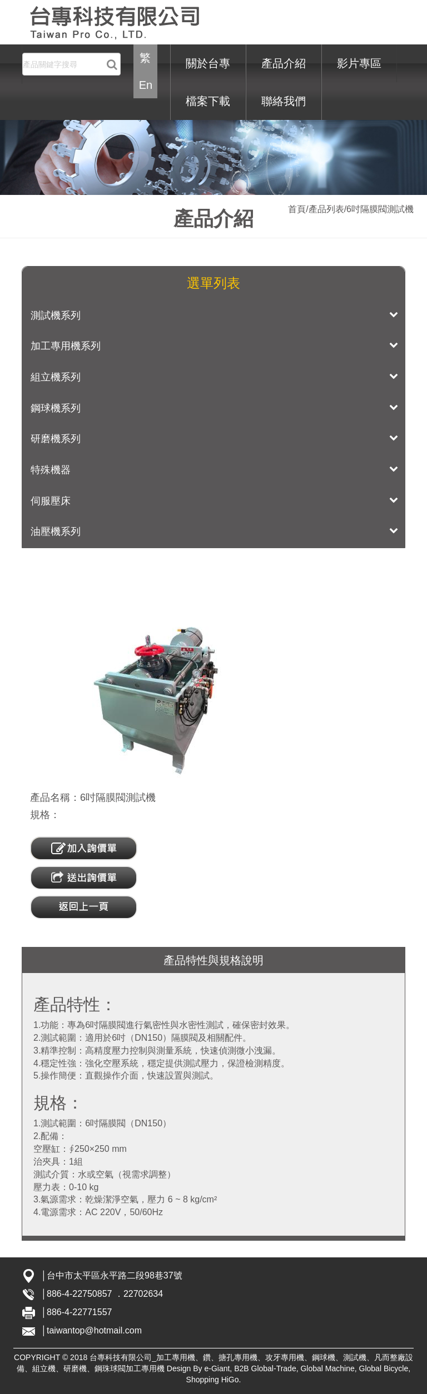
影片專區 (359, 63)
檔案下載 (208, 101)
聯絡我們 (283, 101)
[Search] (71, 64)
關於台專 (208, 63)
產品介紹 (283, 63)
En (145, 85)
